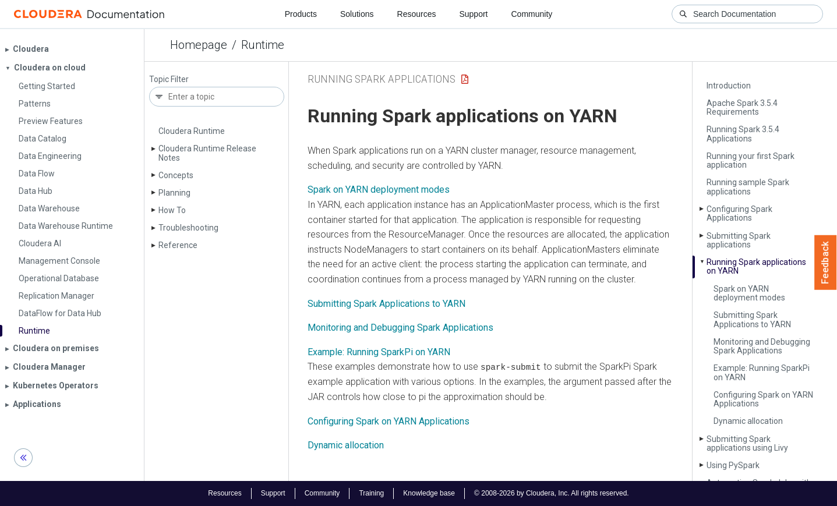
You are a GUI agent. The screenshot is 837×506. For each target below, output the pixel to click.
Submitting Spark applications (739, 240)
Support (473, 14)
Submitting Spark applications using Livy (747, 443)
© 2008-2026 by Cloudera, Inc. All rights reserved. (551, 493)
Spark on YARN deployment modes (749, 293)
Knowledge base (429, 493)
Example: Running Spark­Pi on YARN (762, 372)
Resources (416, 14)
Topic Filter (169, 79)
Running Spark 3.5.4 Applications (743, 134)
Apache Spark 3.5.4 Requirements (742, 107)
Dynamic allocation (748, 421)
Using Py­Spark (733, 465)
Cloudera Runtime (191, 131)
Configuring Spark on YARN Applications (763, 399)
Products (301, 14)
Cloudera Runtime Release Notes (207, 153)
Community (532, 14)
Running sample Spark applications (748, 187)
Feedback (825, 262)
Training (371, 493)
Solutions (357, 14)
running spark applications (381, 79)
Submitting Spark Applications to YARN (752, 319)
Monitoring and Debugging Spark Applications (762, 346)
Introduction (729, 85)
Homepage (198, 45)
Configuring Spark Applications (739, 213)
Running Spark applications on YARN (756, 266)
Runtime (262, 45)
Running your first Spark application (750, 160)
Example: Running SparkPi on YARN (379, 352)
